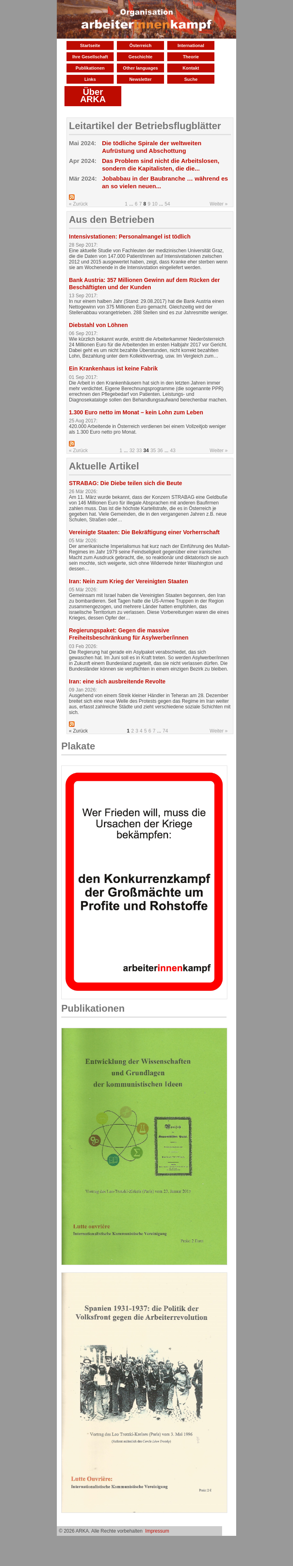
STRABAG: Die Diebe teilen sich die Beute (125, 483)
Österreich (140, 45)
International (190, 45)
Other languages (140, 68)
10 (154, 204)
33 (139, 450)
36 (160, 450)
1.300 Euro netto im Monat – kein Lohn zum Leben (136, 412)
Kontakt (191, 68)
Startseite (90, 45)
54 (167, 204)
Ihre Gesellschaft (90, 56)
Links (90, 79)
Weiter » (218, 204)
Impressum (157, 1531)
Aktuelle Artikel (104, 466)
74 (165, 731)
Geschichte (140, 56)
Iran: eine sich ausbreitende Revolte (117, 681)
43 (172, 450)
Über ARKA (93, 95)
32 (132, 450)
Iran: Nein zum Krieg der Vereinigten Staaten (128, 581)
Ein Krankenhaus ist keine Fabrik (113, 368)
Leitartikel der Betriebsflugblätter (145, 125)
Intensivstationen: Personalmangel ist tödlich (130, 236)
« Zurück (78, 204)
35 (153, 450)
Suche (190, 79)
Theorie (191, 56)
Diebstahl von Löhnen (98, 325)
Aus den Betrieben (111, 219)
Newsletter (140, 79)
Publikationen (89, 68)
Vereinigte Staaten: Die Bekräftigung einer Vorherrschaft (144, 532)
